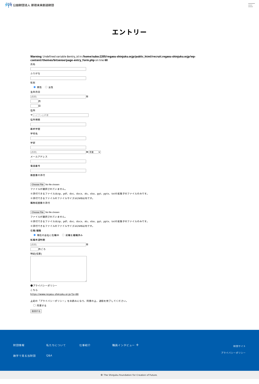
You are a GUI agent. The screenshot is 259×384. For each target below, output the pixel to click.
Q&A (49, 360)
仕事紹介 (85, 350)
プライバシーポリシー (233, 357)
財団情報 (18, 350)
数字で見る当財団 (24, 361)
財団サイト (239, 351)
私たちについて (56, 350)
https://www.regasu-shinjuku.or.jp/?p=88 (54, 299)
